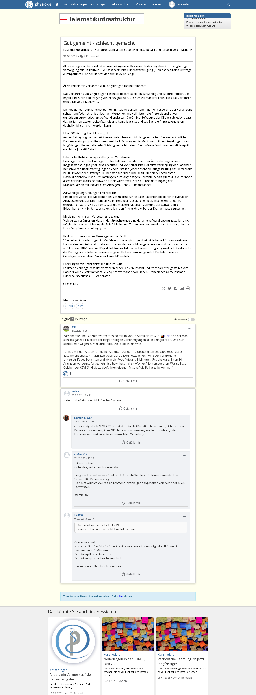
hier (121, 596)
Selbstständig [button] (119, 4)
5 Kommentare (93, 56)
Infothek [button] (140, 4)
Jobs (64, 4)
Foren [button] (156, 4)
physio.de (37, 4)
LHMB (69, 306)
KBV (80, 306)
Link (165, 336)
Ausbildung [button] (97, 4)
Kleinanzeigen (79, 4)
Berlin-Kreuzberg (195, 15)
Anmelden (183, 4)
